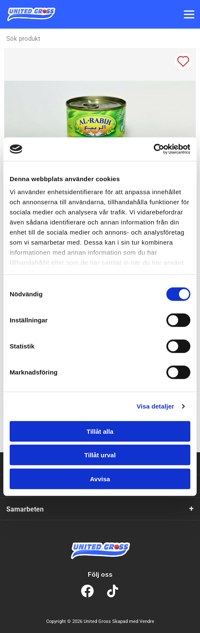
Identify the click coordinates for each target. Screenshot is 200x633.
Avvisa (100, 478)
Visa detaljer (155, 406)
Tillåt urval (100, 455)
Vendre (146, 621)
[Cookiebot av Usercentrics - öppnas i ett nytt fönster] (153, 149)
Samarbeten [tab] (25, 509)
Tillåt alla (100, 431)
